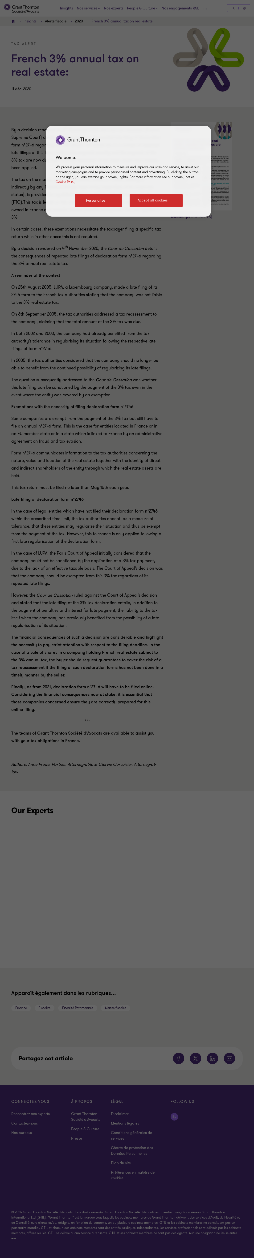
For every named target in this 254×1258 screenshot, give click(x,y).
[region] (128, 171)
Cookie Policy (65, 182)
